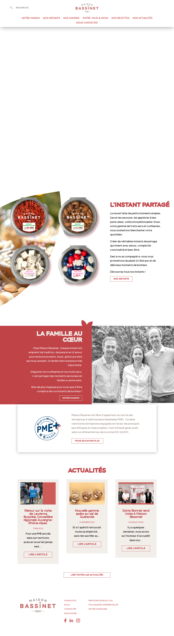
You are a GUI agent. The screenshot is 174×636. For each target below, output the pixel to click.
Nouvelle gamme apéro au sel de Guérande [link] (87, 514)
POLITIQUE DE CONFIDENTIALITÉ (103, 605)
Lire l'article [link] (38, 554)
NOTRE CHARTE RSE (98, 609)
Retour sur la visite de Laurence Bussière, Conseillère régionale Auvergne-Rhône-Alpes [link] (38, 517)
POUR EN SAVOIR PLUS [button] (87, 441)
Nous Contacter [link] (87, 23)
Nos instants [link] (51, 18)
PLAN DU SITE (70, 600)
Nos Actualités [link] (142, 18)
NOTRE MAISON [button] (71, 398)
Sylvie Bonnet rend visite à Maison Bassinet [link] (135, 514)
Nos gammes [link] (71, 18)
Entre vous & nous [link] (95, 18)
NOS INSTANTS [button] (121, 279)
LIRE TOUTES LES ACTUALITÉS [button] (87, 575)
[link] (87, 11)
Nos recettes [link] (120, 18)
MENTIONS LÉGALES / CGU (101, 600)
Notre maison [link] (31, 18)
